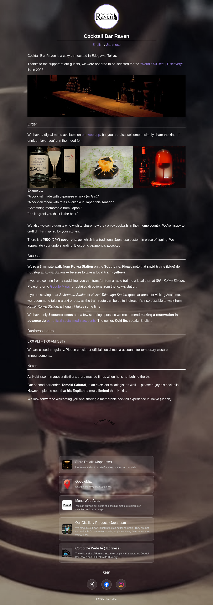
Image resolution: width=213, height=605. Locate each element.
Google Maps (60, 286)
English (97, 44)
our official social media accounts (71, 320)
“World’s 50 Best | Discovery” (161, 64)
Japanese (113, 44)
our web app (91, 135)
